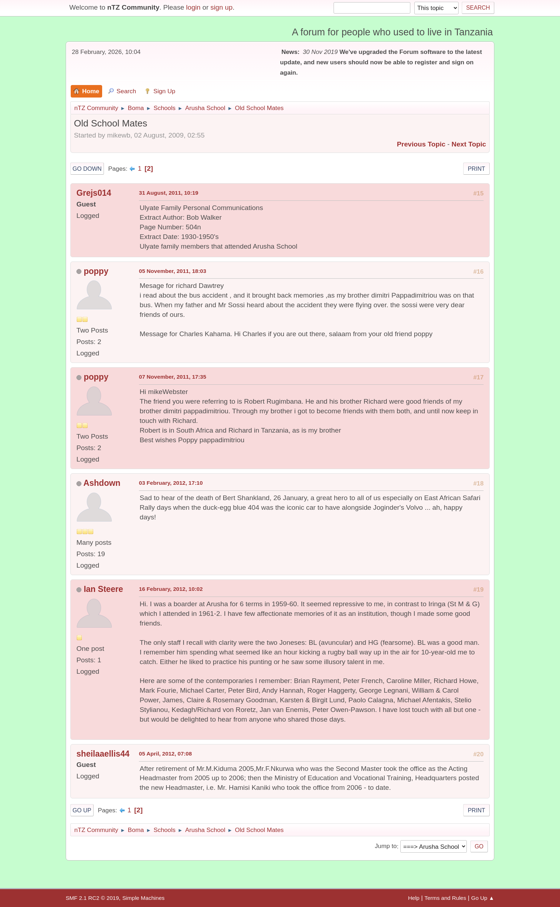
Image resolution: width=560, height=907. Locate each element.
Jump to (385, 846)
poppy (96, 271)
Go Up (81, 810)
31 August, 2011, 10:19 (168, 193)
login (193, 7)
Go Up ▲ (482, 898)
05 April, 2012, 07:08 (165, 754)
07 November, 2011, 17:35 (172, 377)
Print (476, 168)
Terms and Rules (445, 898)
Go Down (87, 168)
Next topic (468, 144)
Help (414, 898)
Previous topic (421, 144)
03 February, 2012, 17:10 (171, 483)
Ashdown (102, 483)
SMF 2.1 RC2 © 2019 (92, 898)
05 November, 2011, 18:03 (172, 271)
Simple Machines (143, 898)
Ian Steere (103, 589)
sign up (221, 7)
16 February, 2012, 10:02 (171, 589)
